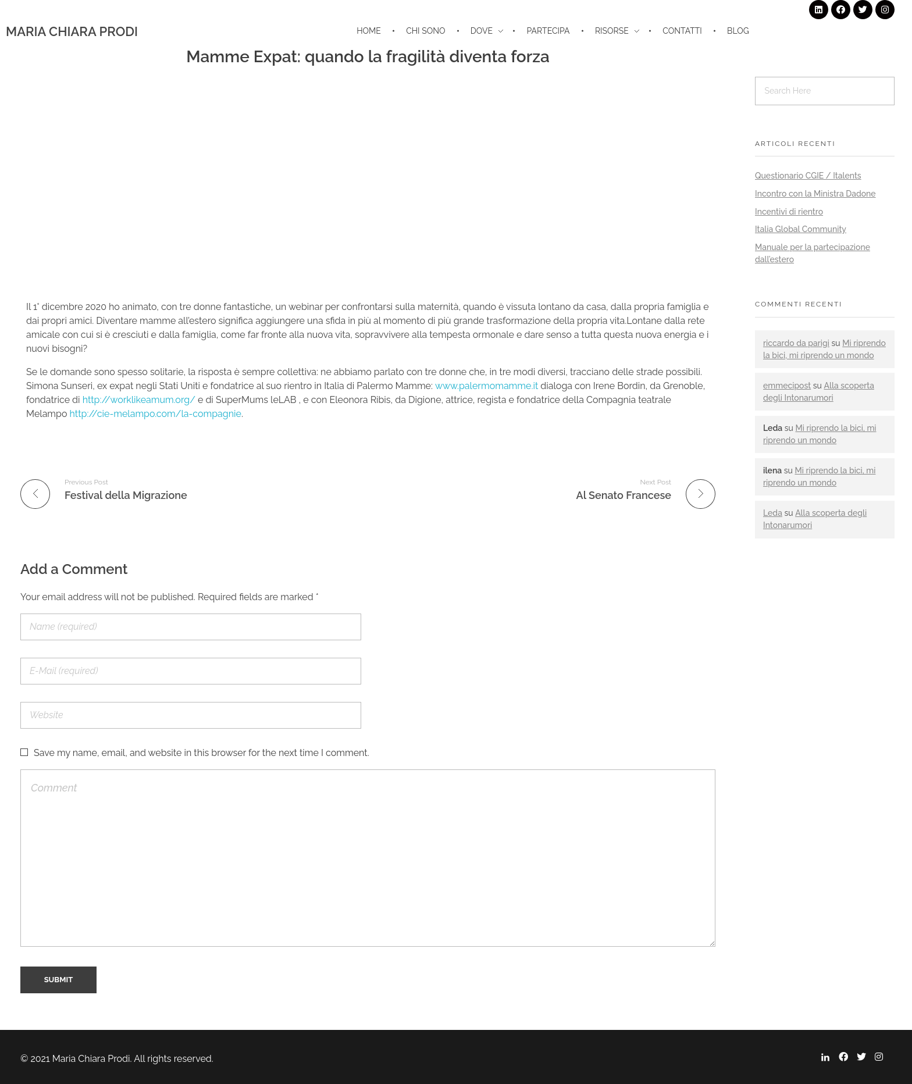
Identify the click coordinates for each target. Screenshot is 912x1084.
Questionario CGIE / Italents (808, 175)
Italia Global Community (800, 229)
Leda (772, 513)
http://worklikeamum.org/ (139, 399)
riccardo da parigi (796, 343)
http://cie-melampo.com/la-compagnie (155, 413)
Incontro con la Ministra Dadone (815, 193)
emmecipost (787, 385)
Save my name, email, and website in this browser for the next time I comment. (201, 752)
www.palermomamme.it (486, 385)
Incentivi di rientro (789, 211)
